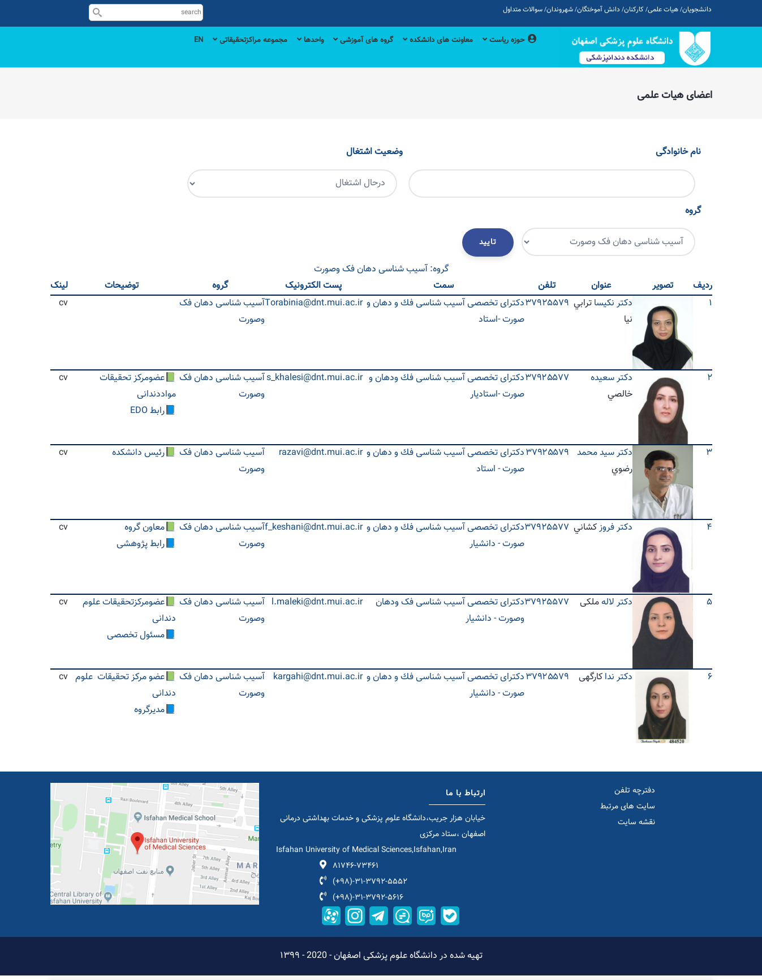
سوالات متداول (523, 10)
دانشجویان (697, 10)
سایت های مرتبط (627, 812)
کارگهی (590, 682)
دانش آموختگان (598, 10)
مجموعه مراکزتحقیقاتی (219, 52)
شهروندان (559, 10)
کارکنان (634, 10)
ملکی (589, 607)
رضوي (622, 474)
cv (63, 308)
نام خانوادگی (678, 157)
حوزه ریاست (507, 52)
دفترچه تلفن (634, 796)
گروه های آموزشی (344, 52)
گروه (693, 215)
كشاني (585, 533)
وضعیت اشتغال (374, 157)
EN (161, 52)
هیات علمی (663, 10)
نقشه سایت (636, 827)
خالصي (620, 399)
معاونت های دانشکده (427, 52)
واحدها (286, 52)
